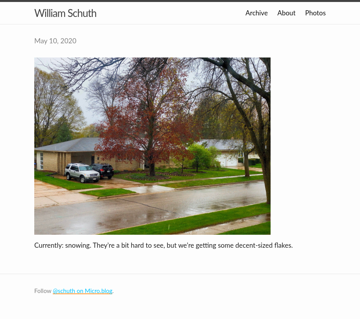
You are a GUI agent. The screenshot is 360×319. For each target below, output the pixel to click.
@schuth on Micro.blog (82, 290)
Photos (315, 13)
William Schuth (65, 13)
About (286, 13)
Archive (256, 13)
